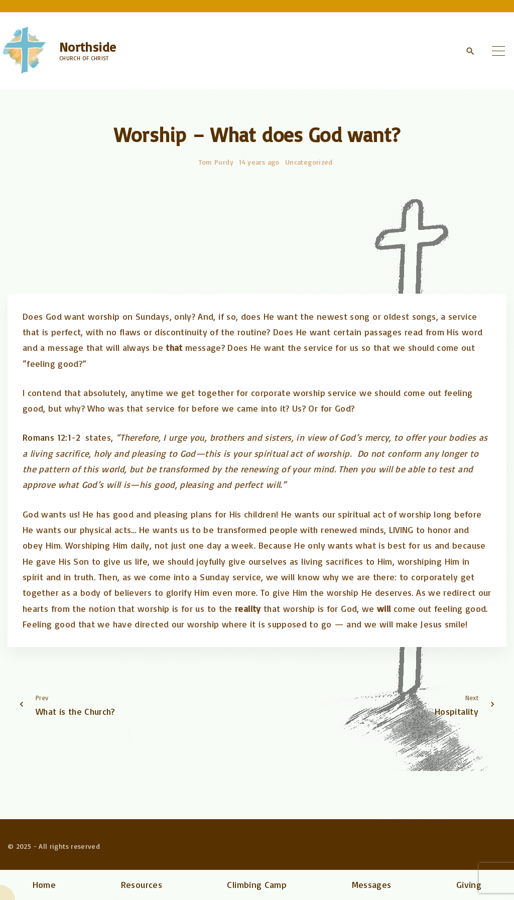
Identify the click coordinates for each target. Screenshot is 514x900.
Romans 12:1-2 (52, 437)
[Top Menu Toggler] (498, 51)
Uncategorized (309, 162)
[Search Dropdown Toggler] (470, 51)
